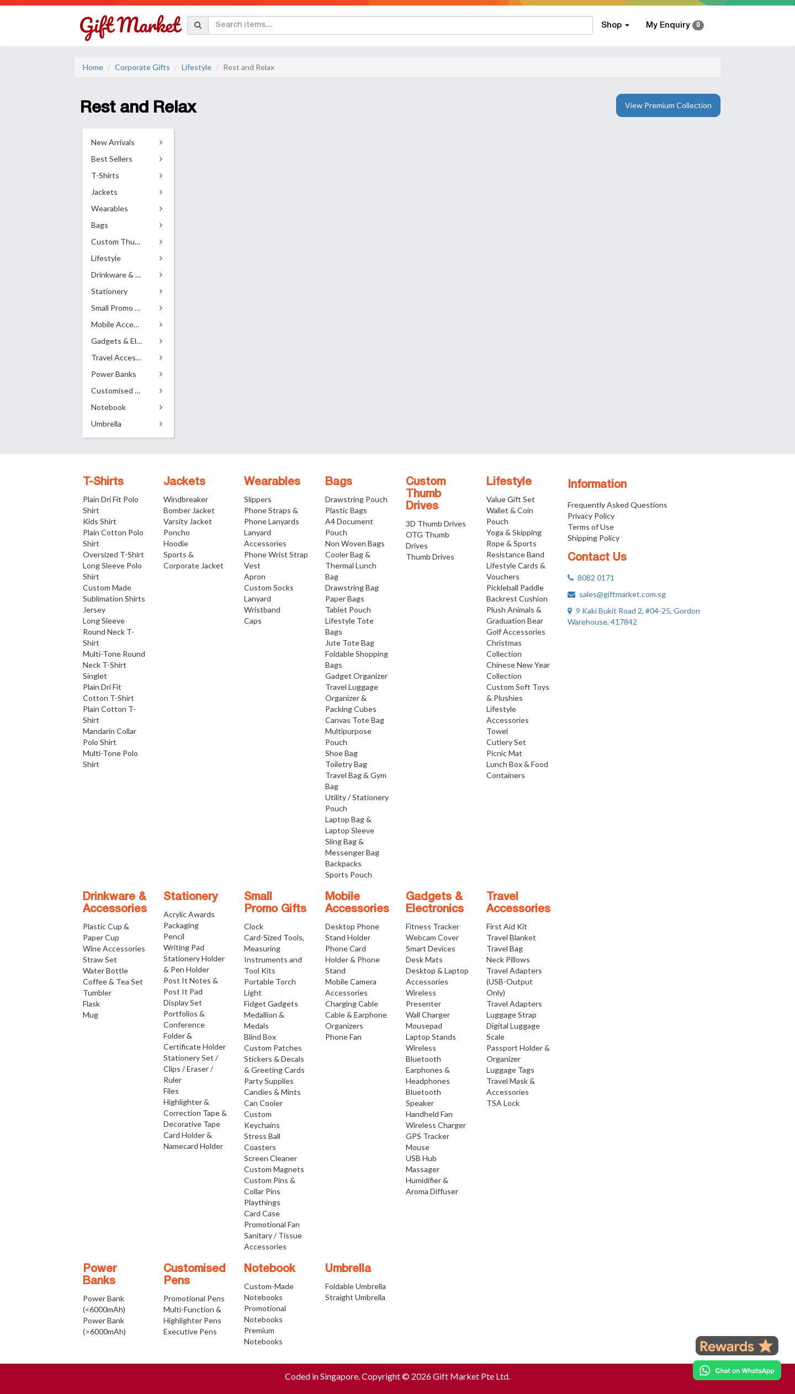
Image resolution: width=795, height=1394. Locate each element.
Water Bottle (105, 970)
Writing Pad (183, 947)
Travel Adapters (514, 1003)
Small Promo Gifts (275, 903)
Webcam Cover (432, 937)
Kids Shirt (99, 521)
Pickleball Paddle (515, 587)
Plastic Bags (346, 510)
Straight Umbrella (355, 1297)
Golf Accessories (515, 631)
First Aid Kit (506, 926)
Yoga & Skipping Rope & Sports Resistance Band (515, 543)
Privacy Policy (591, 515)
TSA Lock (503, 1103)
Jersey (94, 609)
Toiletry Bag (346, 764)
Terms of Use (591, 526)
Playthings (262, 1202)
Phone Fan (343, 1036)
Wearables (272, 482)
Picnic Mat (504, 753)
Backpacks (343, 863)
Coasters (260, 1147)
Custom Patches (273, 1047)
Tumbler (97, 992)
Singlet (95, 675)
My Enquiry (675, 25)
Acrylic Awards (189, 914)
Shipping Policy (593, 537)
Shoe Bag (341, 753)
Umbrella (348, 1269)
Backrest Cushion (517, 598)
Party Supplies (269, 1081)
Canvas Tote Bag (354, 720)
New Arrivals (113, 142)
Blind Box (260, 1036)
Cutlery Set (506, 742)
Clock (253, 926)
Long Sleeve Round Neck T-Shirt (108, 631)
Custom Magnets (274, 1169)
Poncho (176, 532)
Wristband (262, 609)
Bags (338, 482)
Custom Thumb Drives (426, 494)
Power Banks (99, 1275)
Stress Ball (262, 1136)
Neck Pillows (508, 959)
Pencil (173, 936)
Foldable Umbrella (355, 1286)
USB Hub (421, 1158)
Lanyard (257, 598)
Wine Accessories (114, 948)
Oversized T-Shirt (113, 554)
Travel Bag (504, 948)
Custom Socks (269, 587)
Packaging (181, 925)
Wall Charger (428, 1014)
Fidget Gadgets (271, 1003)
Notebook (269, 1269)
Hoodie (175, 543)
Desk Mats (424, 959)
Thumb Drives (430, 556)
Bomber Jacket (189, 510)
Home (93, 67)
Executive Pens (190, 1331)
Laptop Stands (431, 1036)
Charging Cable (351, 1003)
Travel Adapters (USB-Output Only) (514, 981)
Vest (252, 565)
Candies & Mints (272, 1092)
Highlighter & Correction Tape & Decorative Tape (195, 1113)
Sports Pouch (348, 874)
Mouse (418, 1147)
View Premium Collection (668, 105)
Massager (422, 1169)
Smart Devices (430, 948)
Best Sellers (111, 158)
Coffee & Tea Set (113, 981)
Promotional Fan (272, 1224)
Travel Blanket (511, 937)
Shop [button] (615, 25)
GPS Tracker (427, 1136)
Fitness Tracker (432, 926)
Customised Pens (194, 1275)
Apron (255, 576)
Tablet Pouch (348, 609)
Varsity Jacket (187, 521)
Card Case (262, 1213)
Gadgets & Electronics (435, 903)
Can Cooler (263, 1103)
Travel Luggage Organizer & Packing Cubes (351, 698)
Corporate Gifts (142, 67)
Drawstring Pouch (356, 499)
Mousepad (424, 1025)
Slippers (258, 499)
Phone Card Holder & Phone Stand (352, 959)
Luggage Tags (510, 1069)
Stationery (190, 897)
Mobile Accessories (357, 903)
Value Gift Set (510, 499)
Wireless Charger (436, 1125)
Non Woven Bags (355, 543)
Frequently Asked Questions (617, 504)
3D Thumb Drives (436, 523)
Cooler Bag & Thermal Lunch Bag (351, 565)
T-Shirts (103, 482)
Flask (91, 1003)
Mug (90, 1014)
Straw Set (100, 959)
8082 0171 (591, 577)
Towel (497, 731)
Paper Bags (344, 598)
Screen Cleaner (270, 1158)
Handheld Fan (429, 1114)
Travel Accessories (518, 903)
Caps (253, 620)
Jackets (184, 482)
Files (171, 1090)
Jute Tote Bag (349, 642)
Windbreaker (185, 499)
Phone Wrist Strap (276, 554)
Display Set (182, 1002)
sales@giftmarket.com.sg (617, 594)
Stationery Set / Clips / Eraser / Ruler (190, 1068)
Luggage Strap (511, 1014)
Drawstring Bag (352, 587)
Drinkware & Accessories (115, 903)
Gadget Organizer (356, 675)
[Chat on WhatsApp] (737, 1370)
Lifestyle (196, 67)
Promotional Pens (194, 1298)
